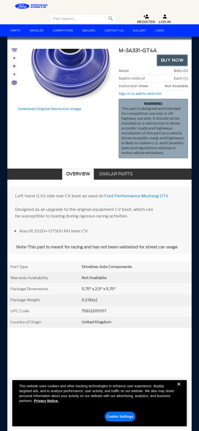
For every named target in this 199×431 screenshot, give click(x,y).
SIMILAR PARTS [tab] (116, 174)
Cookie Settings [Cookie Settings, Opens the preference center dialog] (120, 419)
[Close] (178, 390)
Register (146, 19)
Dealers (88, 30)
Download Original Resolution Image (49, 109)
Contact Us (114, 30)
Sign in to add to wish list (140, 93)
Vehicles (36, 30)
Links (160, 30)
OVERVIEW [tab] (78, 174)
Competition (63, 30)
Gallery (139, 30)
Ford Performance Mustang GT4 (136, 196)
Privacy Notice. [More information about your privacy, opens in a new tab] (46, 403)
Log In (165, 19)
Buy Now (172, 60)
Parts (15, 30)
